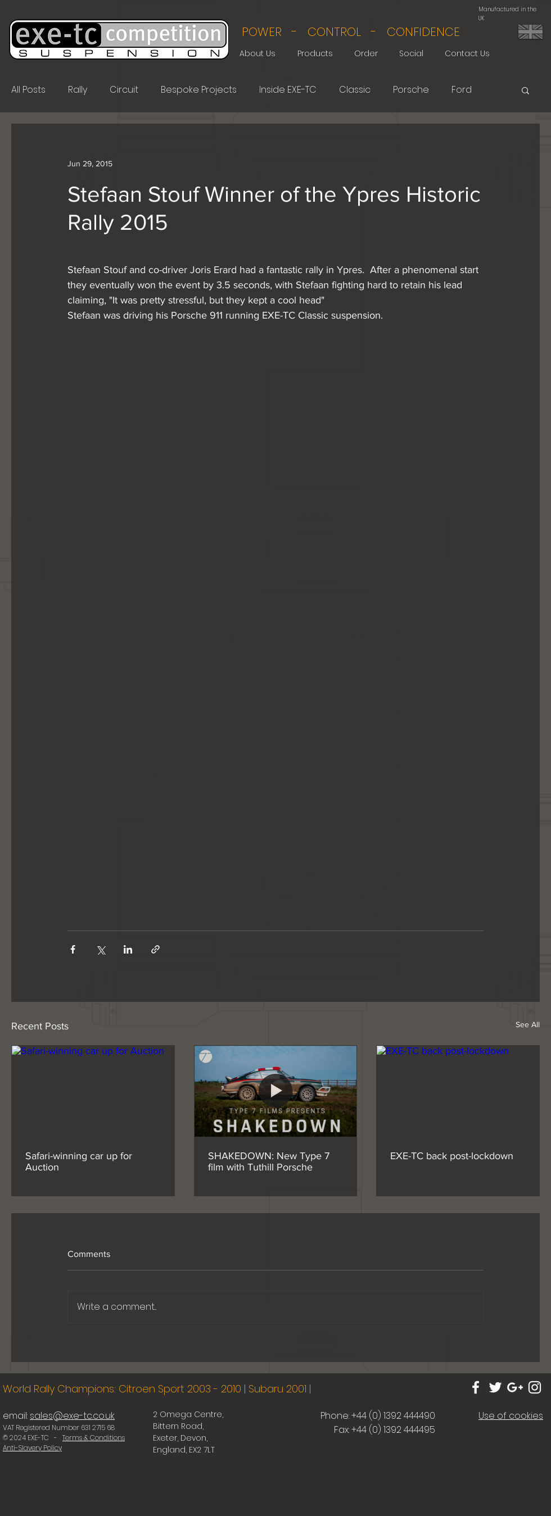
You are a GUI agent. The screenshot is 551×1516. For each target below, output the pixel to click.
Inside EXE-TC (288, 90)
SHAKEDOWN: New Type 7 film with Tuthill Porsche (268, 1161)
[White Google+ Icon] (515, 1387)
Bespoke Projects (199, 90)
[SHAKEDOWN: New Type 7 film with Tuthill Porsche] (276, 1091)
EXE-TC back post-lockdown (451, 1155)
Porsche (411, 90)
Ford (461, 90)
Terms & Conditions (93, 1437)
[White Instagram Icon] (534, 1387)
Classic (355, 90)
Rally (77, 90)
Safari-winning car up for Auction (78, 1161)
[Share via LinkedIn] (128, 949)
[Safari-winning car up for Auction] (93, 1091)
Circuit (124, 90)
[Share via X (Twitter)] (100, 949)
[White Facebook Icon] (475, 1387)
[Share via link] (155, 949)
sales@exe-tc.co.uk (72, 1415)
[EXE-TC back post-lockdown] (458, 1091)
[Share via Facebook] (72, 949)
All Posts (28, 90)
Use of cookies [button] (510, 1415)
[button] (525, 89)
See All (528, 1024)
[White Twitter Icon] (495, 1387)
